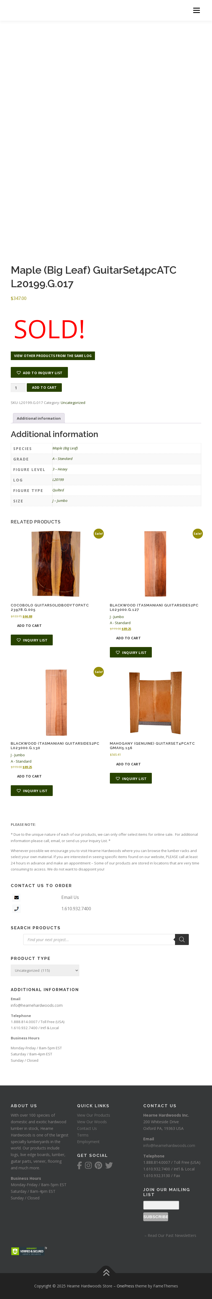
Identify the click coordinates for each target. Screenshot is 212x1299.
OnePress (125, 1286)
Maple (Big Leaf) (65, 448)
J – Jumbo (59, 500)
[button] (39, 372)
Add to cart (44, 387)
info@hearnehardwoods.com (37, 1005)
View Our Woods (92, 1121)
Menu (196, 10)
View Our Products (93, 1115)
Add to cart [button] (29, 625)
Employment (88, 1141)
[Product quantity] (18, 387)
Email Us (70, 897)
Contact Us (87, 1128)
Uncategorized (73, 402)
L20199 (58, 479)
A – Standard (62, 458)
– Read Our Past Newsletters (169, 1235)
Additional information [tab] (39, 418)
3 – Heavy (59, 469)
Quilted (58, 490)
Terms (83, 1135)
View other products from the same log (53, 355)
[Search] (182, 939)
